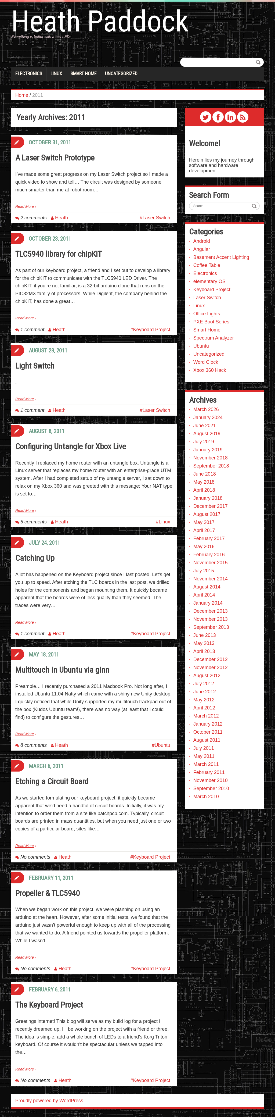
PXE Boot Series (211, 321)
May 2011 (204, 756)
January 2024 (208, 417)
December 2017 (210, 506)
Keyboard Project (151, 329)
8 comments (33, 745)
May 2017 (204, 522)
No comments (35, 857)
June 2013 (204, 635)
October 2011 (208, 732)
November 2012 (210, 667)
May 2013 (204, 643)
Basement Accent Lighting (221, 257)
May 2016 (204, 546)
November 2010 (210, 780)
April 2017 (204, 530)
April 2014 (204, 595)
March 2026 (206, 409)
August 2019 (206, 433)
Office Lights (206, 313)
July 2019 (203, 441)
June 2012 (204, 691)
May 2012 (204, 699)
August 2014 (206, 587)
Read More (24, 206)
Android (201, 241)
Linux (56, 73)
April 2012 (204, 708)
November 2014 (210, 578)
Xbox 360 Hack (209, 370)
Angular (201, 249)
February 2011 (209, 772)
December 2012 (210, 659)
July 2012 (203, 683)
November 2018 (210, 458)
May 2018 (204, 482)
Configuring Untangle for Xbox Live (70, 446)
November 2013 (210, 619)
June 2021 (204, 425)
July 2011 (203, 748)
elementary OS (209, 281)
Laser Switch (156, 217)
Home (21, 95)
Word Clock (205, 362)
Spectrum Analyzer (213, 338)
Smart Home (83, 73)
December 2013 (210, 611)
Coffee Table (206, 265)
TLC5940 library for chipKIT (58, 254)
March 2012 (206, 716)
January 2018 (208, 498)
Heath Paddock (100, 21)
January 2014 (208, 603)
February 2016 (209, 554)
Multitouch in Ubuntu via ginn (62, 670)
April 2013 (204, 651)
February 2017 (209, 538)
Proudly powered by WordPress (49, 1100)
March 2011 (206, 764)
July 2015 (203, 570)
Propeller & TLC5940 (47, 893)
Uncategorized (121, 73)
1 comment (32, 329)
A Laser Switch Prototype (55, 157)
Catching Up (35, 558)
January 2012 (208, 724)
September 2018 (211, 466)
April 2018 (204, 490)
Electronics (28, 73)
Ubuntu (162, 745)
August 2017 (206, 514)
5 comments (33, 521)
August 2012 (206, 675)
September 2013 (211, 627)
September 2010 (211, 788)
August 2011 (206, 740)
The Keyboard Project (49, 1004)
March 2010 (206, 796)
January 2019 (208, 449)
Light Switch (35, 365)
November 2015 (210, 562)
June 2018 (204, 474)
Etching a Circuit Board (52, 781)
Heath (61, 217)
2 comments (33, 217)
